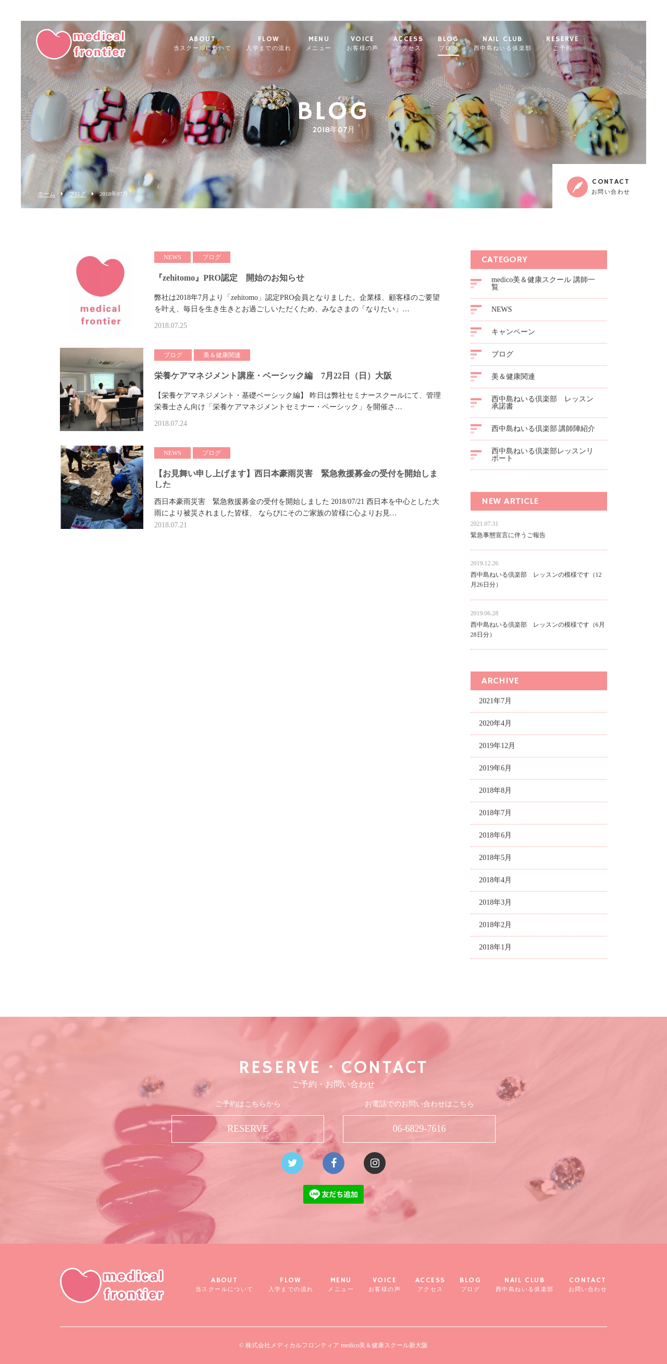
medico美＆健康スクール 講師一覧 (543, 288)
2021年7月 (495, 706)
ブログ (77, 194)
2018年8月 (495, 796)
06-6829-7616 (419, 1128)
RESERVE (587, 43)
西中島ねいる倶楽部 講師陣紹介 (543, 434)
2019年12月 (497, 751)
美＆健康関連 (513, 382)
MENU (344, 43)
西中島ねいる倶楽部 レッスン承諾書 (542, 407)
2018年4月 (495, 885)
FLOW (293, 43)
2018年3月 (495, 908)
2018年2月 (495, 930)
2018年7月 (495, 818)
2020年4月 (495, 728)
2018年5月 (495, 863)
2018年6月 (495, 840)
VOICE (388, 43)
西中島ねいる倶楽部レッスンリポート (542, 460)
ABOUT (228, 43)
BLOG (473, 43)
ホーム (46, 194)
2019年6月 (495, 773)
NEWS (501, 315)
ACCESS (433, 43)
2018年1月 (495, 952)
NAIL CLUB (528, 43)
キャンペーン (513, 337)
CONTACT (588, 1284)
